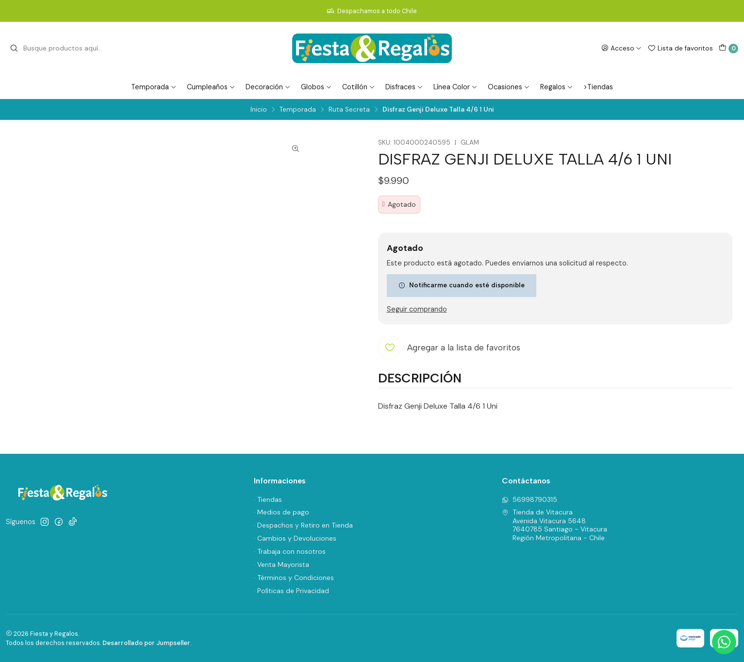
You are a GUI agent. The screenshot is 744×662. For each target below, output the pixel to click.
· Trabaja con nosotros (290, 551)
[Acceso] (621, 48)
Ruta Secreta (349, 109)
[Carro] (728, 48)
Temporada (154, 87)
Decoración (268, 87)
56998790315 (529, 499)
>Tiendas (598, 87)
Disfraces (404, 87)
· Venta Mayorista (281, 564)
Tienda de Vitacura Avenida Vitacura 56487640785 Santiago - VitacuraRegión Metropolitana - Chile (554, 525)
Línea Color (455, 87)
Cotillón (358, 87)
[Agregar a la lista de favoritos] (449, 347)
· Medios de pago (281, 512)
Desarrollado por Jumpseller (146, 643)
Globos (316, 87)
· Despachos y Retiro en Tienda (303, 525)
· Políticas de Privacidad (291, 590)
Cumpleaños (211, 87)
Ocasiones (509, 87)
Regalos (556, 87)
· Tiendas (268, 499)
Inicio (258, 109)
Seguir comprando (417, 309)
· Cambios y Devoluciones (295, 538)
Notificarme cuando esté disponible (461, 285)
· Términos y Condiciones (294, 577)
